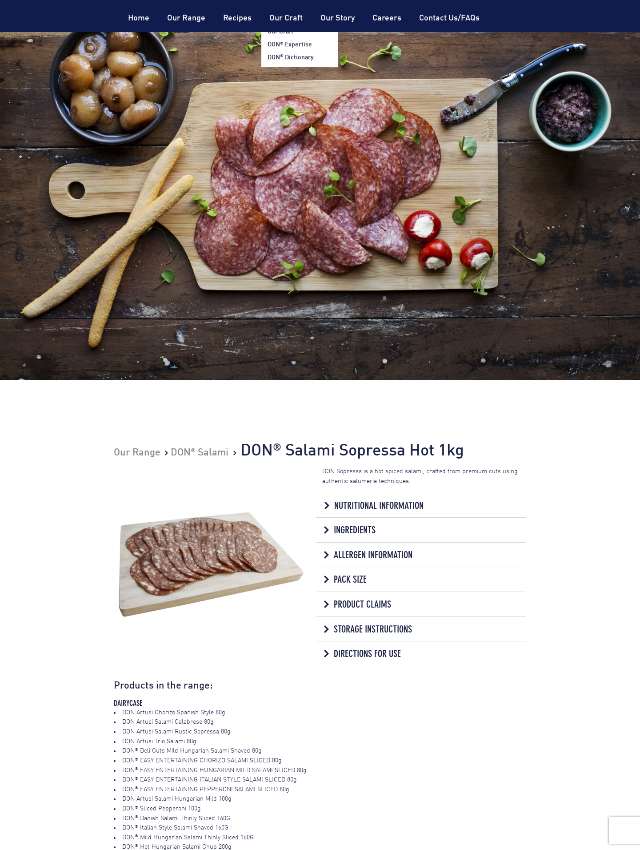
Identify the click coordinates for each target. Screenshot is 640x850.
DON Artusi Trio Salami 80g (159, 740)
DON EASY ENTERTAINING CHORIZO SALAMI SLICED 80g (202, 760)
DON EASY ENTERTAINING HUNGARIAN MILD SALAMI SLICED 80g (214, 769)
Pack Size (350, 579)
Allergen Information (373, 554)
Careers (386, 18)
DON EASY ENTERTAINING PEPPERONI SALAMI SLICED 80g (205, 789)
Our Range (186, 18)
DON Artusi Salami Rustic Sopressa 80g (176, 731)
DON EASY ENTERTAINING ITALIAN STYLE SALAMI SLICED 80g (209, 779)
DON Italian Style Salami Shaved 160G (175, 827)
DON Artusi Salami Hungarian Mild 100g (177, 798)
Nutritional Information (378, 505)
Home (138, 18)
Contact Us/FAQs (449, 18)
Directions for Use (367, 653)
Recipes (237, 18)
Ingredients (355, 530)
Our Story (337, 18)
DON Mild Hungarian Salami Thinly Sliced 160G (188, 837)
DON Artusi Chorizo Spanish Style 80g (173, 712)
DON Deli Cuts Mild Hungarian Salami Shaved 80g (192, 750)
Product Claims (362, 603)
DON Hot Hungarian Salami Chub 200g (177, 846)
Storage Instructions (373, 628)
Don (82, 32)
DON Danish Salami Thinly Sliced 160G (176, 817)
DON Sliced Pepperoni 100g (161, 808)
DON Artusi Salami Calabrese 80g (168, 721)
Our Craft (286, 18)
